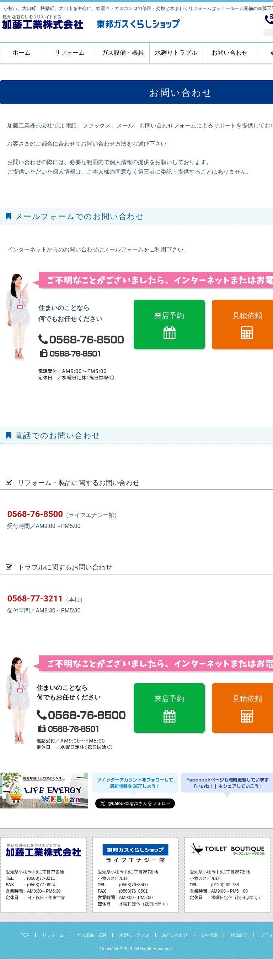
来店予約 (169, 315)
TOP (25, 935)
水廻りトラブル (176, 52)
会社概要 (209, 935)
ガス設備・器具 (123, 52)
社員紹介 (239, 935)
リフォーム (69, 52)
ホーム (21, 52)
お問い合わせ (230, 52)
